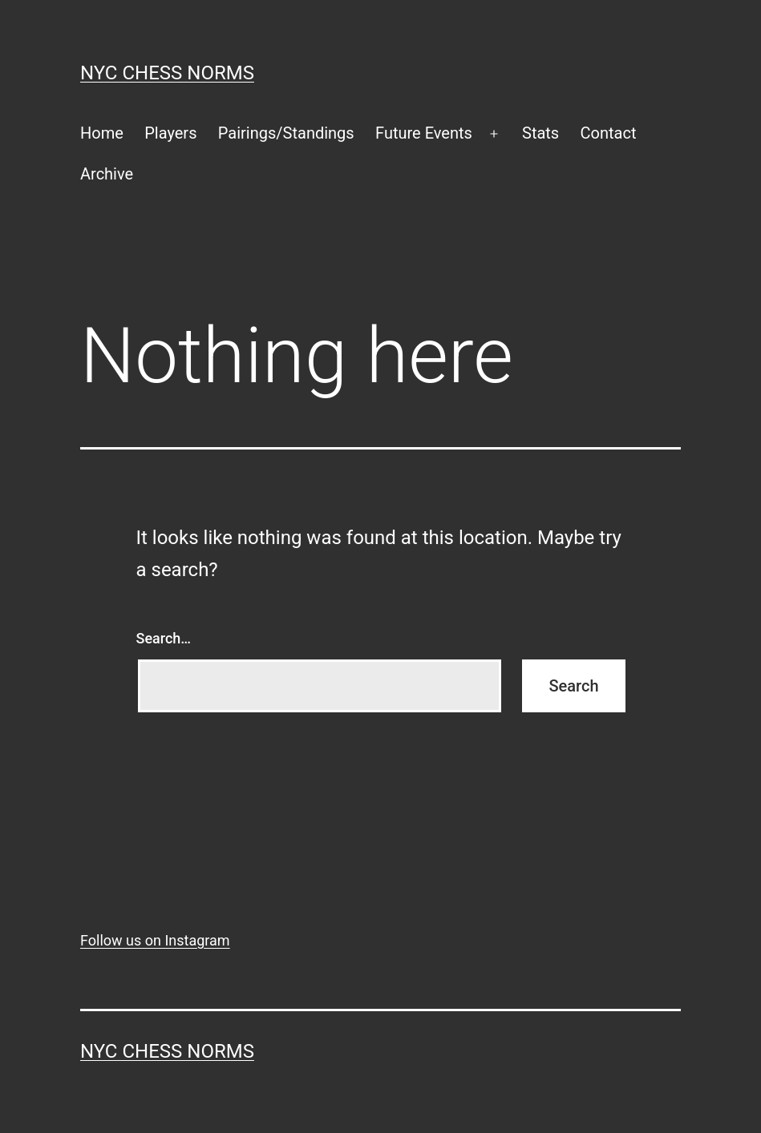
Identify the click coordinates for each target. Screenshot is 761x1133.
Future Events (423, 133)
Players (170, 133)
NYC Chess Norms (167, 73)
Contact (609, 133)
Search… (164, 638)
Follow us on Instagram (155, 940)
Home (101, 133)
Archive (106, 173)
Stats (540, 133)
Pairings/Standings (286, 133)
